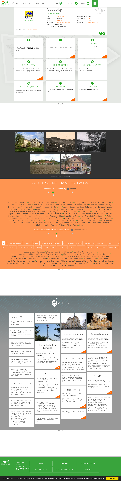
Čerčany (29, 205)
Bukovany (12, 205)
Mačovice (25, 214)
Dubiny (65, 207)
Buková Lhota (107, 202)
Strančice (16, 220)
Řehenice (59, 218)
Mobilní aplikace (41, 470)
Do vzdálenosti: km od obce (53, 189)
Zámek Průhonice (39, 263)
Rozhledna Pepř (76, 259)
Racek (42, 218)
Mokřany (76, 214)
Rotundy (38, 247)
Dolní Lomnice (13, 207)
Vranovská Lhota (45, 223)
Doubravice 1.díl (37, 207)
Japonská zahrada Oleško (103, 263)
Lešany (108, 211)
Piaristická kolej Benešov (101, 254)
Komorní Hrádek (80, 209)
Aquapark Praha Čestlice (56, 263)
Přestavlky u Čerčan (15, 218)
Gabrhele (88, 207)
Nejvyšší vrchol (62, 247)
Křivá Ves (37, 211)
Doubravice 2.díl (51, 207)
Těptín (32, 220)
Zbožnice (54, 225)
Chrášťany (94, 205)
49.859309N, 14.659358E (64, 22)
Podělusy (75, 216)
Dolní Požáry (25, 207)
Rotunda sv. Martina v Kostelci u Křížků (39, 256)
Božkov (70, 202)
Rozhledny (109, 243)
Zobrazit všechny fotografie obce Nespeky (60, 176)
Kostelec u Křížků (103, 209)
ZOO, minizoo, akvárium (14, 243)
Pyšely (36, 218)
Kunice (75, 211)
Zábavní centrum (101, 247)
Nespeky (54, 9)
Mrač (83, 214)
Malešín (33, 214)
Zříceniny (13, 247)
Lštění (18, 214)
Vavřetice (96, 220)
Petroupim (54, 216)
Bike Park (72, 247)
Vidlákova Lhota (17, 223)
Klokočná (69, 209)
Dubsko (72, 207)
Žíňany (75, 225)
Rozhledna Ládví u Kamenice (34, 252)
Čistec (101, 205)
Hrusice (109, 207)
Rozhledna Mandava (81, 256)
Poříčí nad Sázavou (97, 216)
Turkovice (40, 220)
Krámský (21, 211)
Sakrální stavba (113, 247)
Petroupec (44, 216)
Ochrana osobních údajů (64, 470)
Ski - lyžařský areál (47, 243)
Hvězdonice (14, 209)
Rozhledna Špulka (90, 259)
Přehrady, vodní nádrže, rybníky (72, 243)
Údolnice (64, 220)
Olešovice (11, 216)
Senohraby (85, 218)
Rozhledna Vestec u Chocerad (35, 259)
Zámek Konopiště (17, 256)
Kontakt (88, 470)
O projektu (41, 463)
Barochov (23, 202)
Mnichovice (67, 214)
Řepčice (67, 218)
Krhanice (29, 211)
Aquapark (27, 243)
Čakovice (21, 205)
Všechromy (57, 223)
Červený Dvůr (38, 205)
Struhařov (25, 220)
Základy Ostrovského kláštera (52, 265)
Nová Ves (108, 214)
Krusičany (67, 211)
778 (89, 18)
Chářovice (48, 205)
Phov (61, 216)
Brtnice (91, 202)
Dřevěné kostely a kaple (26, 247)
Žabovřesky (97, 223)
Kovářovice (13, 211)
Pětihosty (28, 216)
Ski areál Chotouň (16, 259)
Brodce (84, 202)
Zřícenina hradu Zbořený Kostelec (59, 252)
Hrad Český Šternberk (72, 265)
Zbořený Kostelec (42, 225)
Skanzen (57, 243)
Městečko (34, 30)
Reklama (64, 463)
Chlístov (63, 205)
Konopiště (92, 209)
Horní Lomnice (99, 207)
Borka (52, 202)
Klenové (61, 209)
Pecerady (19, 216)
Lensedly (101, 211)
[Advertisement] (60, 117)
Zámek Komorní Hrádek (100, 256)
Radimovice (50, 218)
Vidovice (27, 223)
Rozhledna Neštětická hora (58, 259)
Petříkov (36, 216)
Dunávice (80, 207)
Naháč (88, 214)
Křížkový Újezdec (56, 211)
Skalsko (93, 218)
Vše (3, 243)
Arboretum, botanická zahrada (94, 243)
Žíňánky (68, 225)
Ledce (29, 30)
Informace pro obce (88, 463)
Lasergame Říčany (43, 261)
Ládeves (82, 211)
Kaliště (37, 209)
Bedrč (30, 202)
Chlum (69, 205)
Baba (10, 202)
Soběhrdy (108, 218)
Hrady (117, 243)
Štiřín (10, 220)
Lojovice (11, 214)
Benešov (59, 20)
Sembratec (76, 218)
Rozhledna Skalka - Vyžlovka (85, 261)
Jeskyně (46, 247)
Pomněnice (84, 216)
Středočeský (60, 16)
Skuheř (100, 218)
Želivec (61, 225)
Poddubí (67, 216)
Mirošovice (58, 214)
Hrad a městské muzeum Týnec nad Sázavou (27, 254)
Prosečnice (28, 218)
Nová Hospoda (97, 214)
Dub (60, 207)
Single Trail (81, 247)
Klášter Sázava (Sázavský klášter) (19, 263)
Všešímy (77, 223)
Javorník (31, 209)
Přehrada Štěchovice (105, 261)
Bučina (97, 202)
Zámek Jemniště (104, 259)
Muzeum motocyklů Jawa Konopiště (76, 254)
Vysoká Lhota (86, 223)
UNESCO (36, 243)
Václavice (80, 220)
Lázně (53, 247)
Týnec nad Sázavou (52, 220)
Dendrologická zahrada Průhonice (80, 263)
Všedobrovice (67, 223)
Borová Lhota (61, 202)
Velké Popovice (106, 220)
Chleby (56, 205)
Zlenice (82, 225)
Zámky (5, 247)
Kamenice (45, 209)
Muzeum (90, 247)
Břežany (77, 202)
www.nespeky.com (93, 22)
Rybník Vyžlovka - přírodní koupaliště (21, 261)
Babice (15, 202)
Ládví (89, 211)
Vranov (34, 223)
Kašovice (54, 209)
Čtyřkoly (108, 205)
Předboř (109, 216)
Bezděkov (45, 202)
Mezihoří (49, 214)
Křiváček (45, 211)
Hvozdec (23, 209)
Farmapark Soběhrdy (54, 254)
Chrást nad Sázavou (81, 205)
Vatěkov (88, 220)
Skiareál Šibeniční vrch (64, 256)
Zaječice (106, 223)
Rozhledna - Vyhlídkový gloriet (62, 261)
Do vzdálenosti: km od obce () (52, 230)
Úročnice (72, 220)
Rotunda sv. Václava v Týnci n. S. (85, 252)
